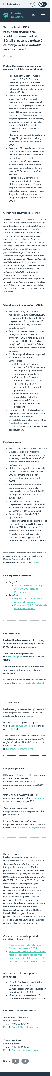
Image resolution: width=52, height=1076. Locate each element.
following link (15, 656)
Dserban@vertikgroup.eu (24, 1050)
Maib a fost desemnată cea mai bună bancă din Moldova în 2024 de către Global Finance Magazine (27, 958)
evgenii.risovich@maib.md (30, 683)
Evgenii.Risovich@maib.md (25, 1027)
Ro (33, 15)
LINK (36, 562)
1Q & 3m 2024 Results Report (30, 585)
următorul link (18, 725)
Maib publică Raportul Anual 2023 (27, 951)
